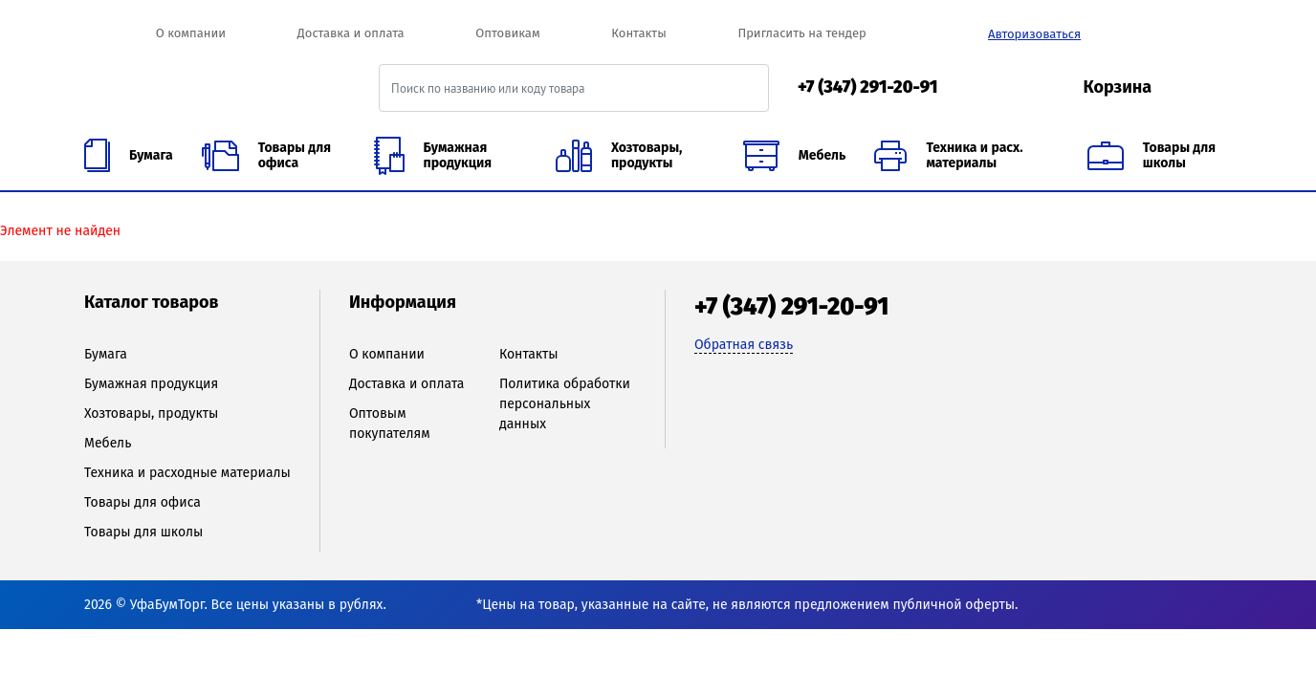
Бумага (105, 354)
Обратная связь (743, 345)
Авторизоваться (1034, 34)
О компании (191, 33)
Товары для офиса (142, 502)
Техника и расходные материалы (187, 473)
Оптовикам (507, 33)
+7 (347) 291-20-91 (868, 87)
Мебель (107, 443)
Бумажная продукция (151, 384)
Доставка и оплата (351, 33)
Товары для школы (143, 532)
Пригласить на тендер (801, 33)
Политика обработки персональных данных (564, 404)
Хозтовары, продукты (151, 413)
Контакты (638, 33)
